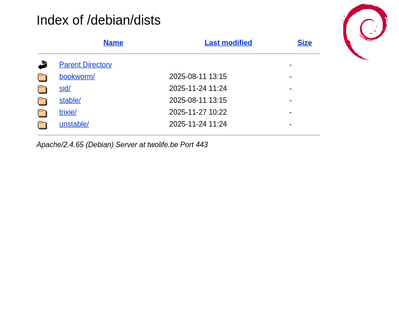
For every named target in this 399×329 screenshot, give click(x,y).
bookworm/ (77, 76)
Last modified (228, 43)
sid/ (65, 88)
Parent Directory (85, 65)
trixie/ (68, 112)
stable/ (70, 100)
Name (114, 43)
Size (304, 43)
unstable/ (74, 124)
